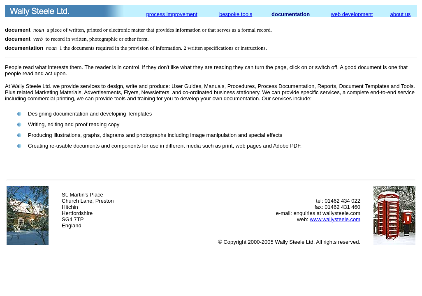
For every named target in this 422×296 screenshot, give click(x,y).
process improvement (171, 14)
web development (352, 14)
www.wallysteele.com (335, 219)
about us (400, 14)
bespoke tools (235, 14)
